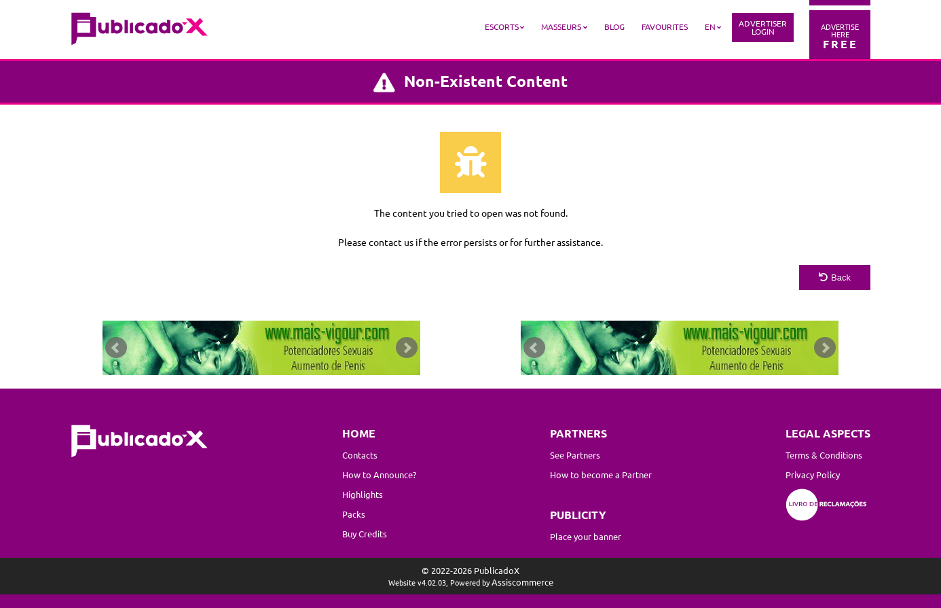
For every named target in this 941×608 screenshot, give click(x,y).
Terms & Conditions (824, 455)
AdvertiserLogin (763, 27)
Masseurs (561, 26)
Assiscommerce (522, 582)
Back (835, 277)
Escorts (502, 26)
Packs (353, 514)
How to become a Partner (601, 474)
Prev (116, 348)
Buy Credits (364, 533)
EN (710, 26)
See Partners (575, 455)
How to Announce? (379, 474)
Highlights (362, 494)
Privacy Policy (813, 474)
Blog (614, 26)
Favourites (665, 26)
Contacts (359, 455)
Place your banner (585, 536)
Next (407, 348)
